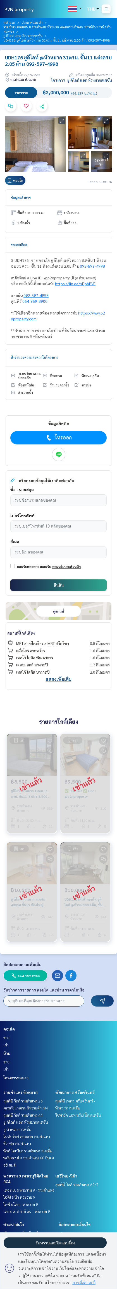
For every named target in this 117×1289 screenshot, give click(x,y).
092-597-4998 (92, 266)
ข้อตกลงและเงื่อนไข (74, 1224)
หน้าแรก (9, 22)
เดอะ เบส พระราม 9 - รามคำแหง (28, 1190)
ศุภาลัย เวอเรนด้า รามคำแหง (25, 1107)
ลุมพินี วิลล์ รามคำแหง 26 (23, 1100)
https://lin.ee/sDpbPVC (75, 283)
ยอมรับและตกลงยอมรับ (34, 566)
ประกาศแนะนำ (32, 22)
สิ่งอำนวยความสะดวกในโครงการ (34, 357)
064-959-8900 (34, 301)
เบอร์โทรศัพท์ (22, 515)
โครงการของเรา (15, 1077)
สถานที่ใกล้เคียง (21, 632)
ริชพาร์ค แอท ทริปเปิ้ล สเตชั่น (78, 1115)
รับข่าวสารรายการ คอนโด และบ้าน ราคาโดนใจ (44, 989)
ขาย (6, 1037)
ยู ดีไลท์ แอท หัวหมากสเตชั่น (22, 35)
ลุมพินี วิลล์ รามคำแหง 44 (23, 1115)
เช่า (6, 1044)
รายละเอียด (19, 245)
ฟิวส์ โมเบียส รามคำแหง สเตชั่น (27, 1150)
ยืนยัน (59, 584)
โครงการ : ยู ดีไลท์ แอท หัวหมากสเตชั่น (81, 80)
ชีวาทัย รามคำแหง (17, 1143)
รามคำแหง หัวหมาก (20, 1092)
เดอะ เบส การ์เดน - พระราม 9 (26, 1211)
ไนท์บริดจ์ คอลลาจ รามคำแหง (26, 1136)
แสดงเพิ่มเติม (58, 679)
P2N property (19, 9)
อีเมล (14, 541)
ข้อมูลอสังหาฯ (21, 197)
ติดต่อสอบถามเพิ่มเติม (22, 964)
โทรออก (58, 437)
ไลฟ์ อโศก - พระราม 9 (20, 1204)
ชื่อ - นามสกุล (22, 489)
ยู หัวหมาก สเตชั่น (17, 1129)
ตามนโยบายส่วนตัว (66, 566)
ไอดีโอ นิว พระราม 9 (19, 1196)
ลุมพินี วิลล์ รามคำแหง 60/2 (77, 1184)
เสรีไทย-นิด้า (66, 1175)
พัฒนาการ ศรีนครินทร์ (75, 1092)
